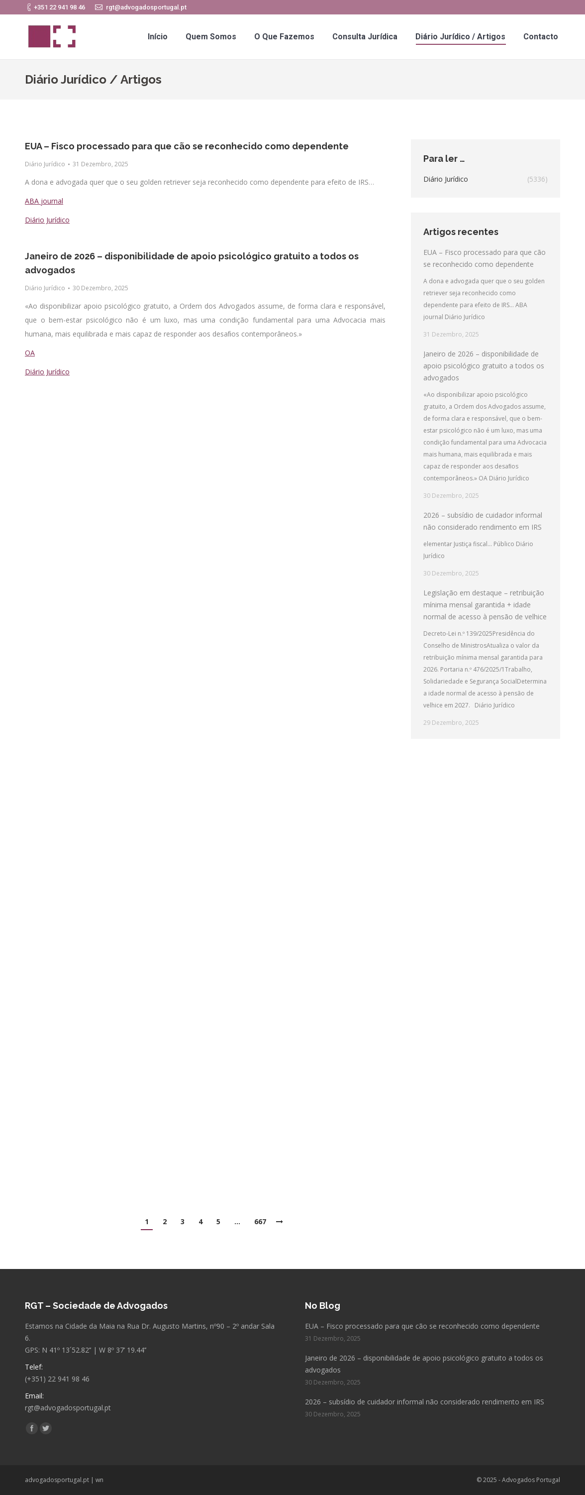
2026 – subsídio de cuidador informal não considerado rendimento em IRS (482, 521)
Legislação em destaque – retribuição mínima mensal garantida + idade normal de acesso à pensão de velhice (485, 604)
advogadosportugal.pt (57, 1480)
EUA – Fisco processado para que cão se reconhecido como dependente (187, 146)
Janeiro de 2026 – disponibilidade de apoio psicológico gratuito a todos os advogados (192, 263)
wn (99, 1480)
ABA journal (44, 201)
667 (260, 1221)
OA (30, 352)
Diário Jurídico (45, 164)
